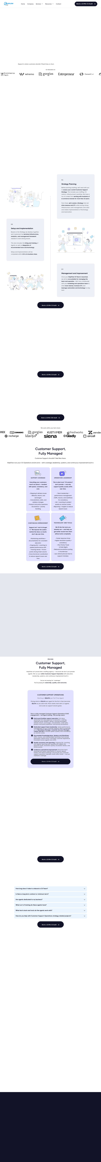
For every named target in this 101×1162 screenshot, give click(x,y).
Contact (58, 4)
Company (30, 4)
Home (23, 4)
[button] (39, 4)
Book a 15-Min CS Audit (86, 4)
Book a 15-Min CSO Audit (50, 418)
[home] (9, 4)
